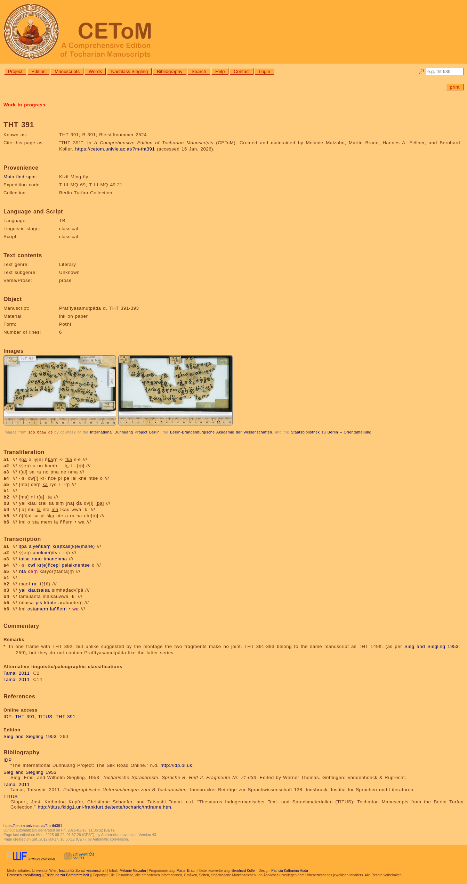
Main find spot (19, 176)
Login (264, 71)
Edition (38, 71)
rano (37, 558)
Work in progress (24, 104)
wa (75, 608)
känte (50, 602)
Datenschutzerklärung (24, 875)
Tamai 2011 (16, 672)
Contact (242, 71)
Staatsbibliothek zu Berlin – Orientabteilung (331, 432)
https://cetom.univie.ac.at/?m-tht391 (115, 149)
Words (95, 71)
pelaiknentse (76, 564)
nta (22, 571)
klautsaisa (38, 589)
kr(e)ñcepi (49, 564)
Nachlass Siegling (129, 71)
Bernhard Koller (244, 870)
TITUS (45, 716)
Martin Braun (186, 870)
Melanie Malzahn (133, 870)
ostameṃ (37, 608)
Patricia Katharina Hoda (289, 870)
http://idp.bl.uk (176, 765)
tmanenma (55, 558)
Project (15, 71)
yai (22, 589)
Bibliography (169, 71)
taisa (24, 558)
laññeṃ (58, 608)
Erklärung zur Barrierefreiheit (67, 875)
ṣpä (23, 546)
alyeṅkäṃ (40, 546)
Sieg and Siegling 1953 (431, 646)
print (455, 87)
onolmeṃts (45, 552)
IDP (7, 716)
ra (34, 583)
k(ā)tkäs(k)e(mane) (74, 546)
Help (220, 71)
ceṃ (33, 571)
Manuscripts (67, 71)
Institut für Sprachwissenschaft (82, 870)
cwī (31, 564)
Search (199, 71)
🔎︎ (422, 71)
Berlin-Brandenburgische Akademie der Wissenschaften (221, 432)
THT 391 (25, 716)
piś (39, 602)
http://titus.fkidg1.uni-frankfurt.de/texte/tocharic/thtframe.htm (104, 806)
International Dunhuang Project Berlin (125, 432)
